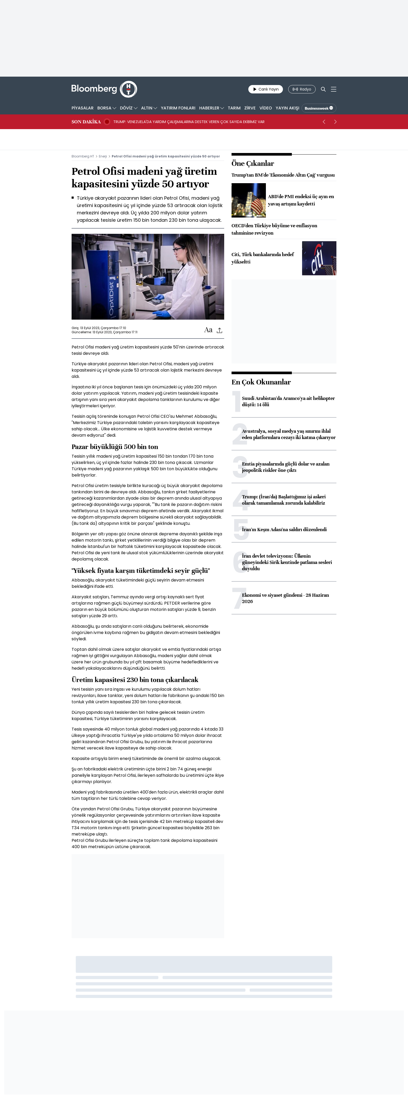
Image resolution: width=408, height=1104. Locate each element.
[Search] (323, 89)
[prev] (324, 122)
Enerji (103, 156)
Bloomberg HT (83, 156)
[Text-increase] (208, 330)
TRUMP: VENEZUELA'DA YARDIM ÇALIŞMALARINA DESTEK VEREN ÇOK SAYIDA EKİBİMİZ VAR (189, 121)
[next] (335, 122)
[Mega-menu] (333, 89)
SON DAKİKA (86, 121)
